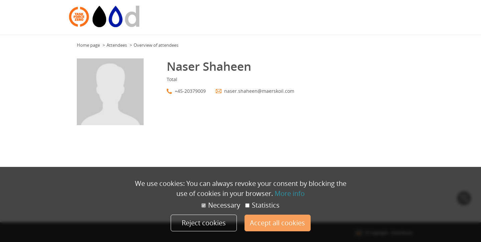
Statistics (262, 205)
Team (323, 20)
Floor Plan (303, 20)
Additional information (219, 20)
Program (341, 20)
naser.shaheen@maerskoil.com (259, 91)
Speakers (387, 20)
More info (290, 193)
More (405, 20)
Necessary (220, 205)
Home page (88, 45)
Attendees (364, 20)
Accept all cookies (277, 222)
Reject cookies (204, 222)
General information (268, 20)
